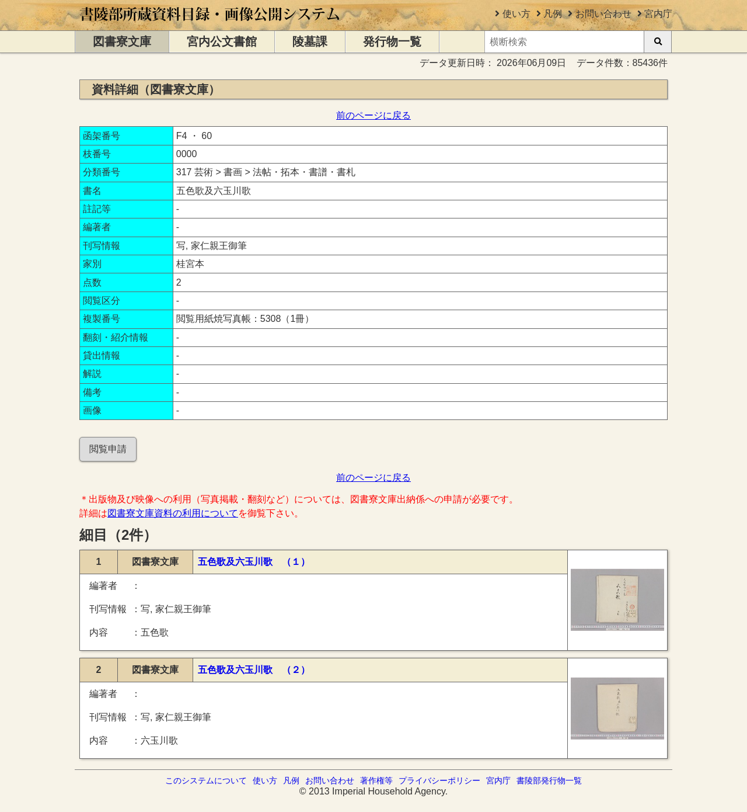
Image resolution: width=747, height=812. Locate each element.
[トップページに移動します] (210, 25)
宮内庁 (658, 14)
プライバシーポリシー (439, 780)
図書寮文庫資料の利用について (172, 513)
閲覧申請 (108, 449)
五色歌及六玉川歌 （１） (254, 562)
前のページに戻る (373, 115)
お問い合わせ (603, 14)
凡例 (552, 14)
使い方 (516, 14)
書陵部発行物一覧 (549, 780)
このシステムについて (206, 780)
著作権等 (376, 780)
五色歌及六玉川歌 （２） (254, 670)
